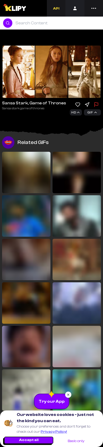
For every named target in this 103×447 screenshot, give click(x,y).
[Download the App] (51, 401)
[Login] (74, 8)
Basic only (76, 441)
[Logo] (15, 8)
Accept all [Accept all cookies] (29, 440)
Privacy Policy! (54, 432)
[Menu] (93, 8)
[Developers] (56, 8)
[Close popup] (68, 395)
